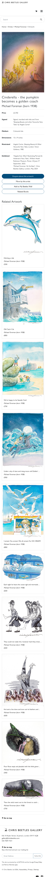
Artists (10, 26)
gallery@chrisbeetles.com (11, 838)
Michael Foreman (20, 26)
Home (4, 26)
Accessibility (23, 869)
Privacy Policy (38, 862)
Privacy (30, 869)
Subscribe (37, 856)
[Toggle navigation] (41, 11)
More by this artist (23, 181)
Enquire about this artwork (23, 176)
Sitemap (36, 869)
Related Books (23, 191)
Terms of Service (9, 865)
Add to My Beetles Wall (23, 186)
